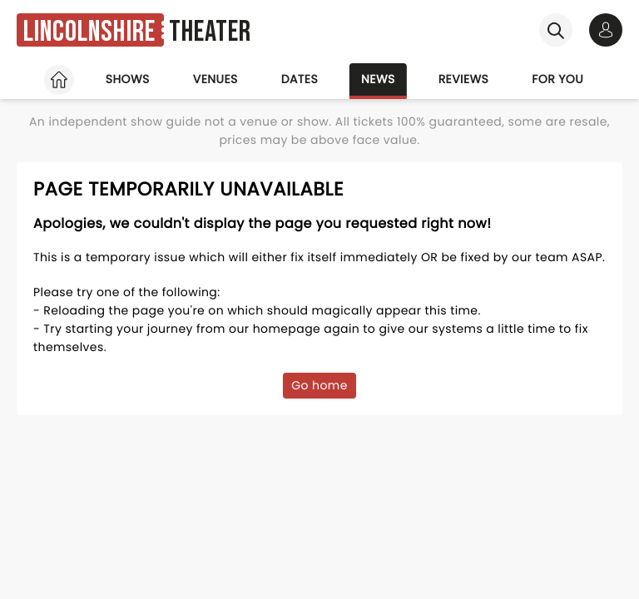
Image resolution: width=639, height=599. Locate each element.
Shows (128, 79)
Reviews (463, 79)
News (378, 79)
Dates (299, 79)
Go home (319, 385)
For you (557, 79)
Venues (215, 79)
